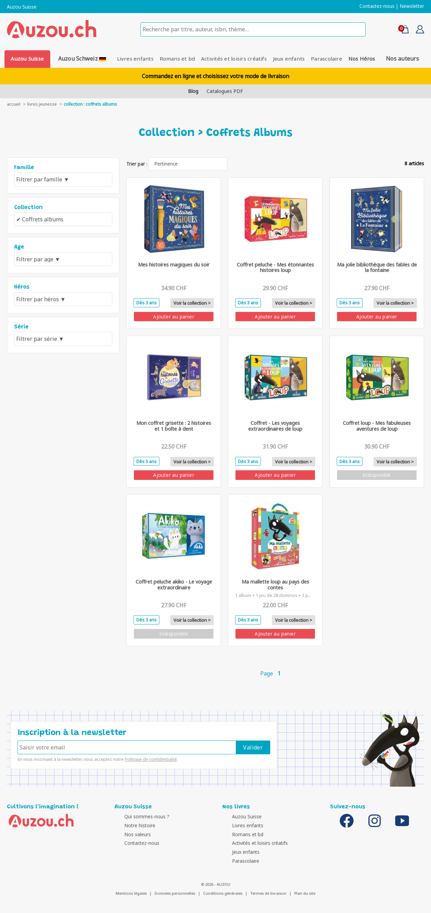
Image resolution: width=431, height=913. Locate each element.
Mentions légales (131, 893)
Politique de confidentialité (151, 759)
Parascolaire (331, 58)
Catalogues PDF (225, 91)
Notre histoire (131, 825)
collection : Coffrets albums (90, 104)
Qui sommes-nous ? (138, 817)
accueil (13, 104)
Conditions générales (222, 893)
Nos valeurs (129, 834)
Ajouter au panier (173, 316)
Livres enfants (130, 58)
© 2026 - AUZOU (215, 884)
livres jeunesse (42, 104)
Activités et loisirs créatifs (234, 58)
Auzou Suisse (21, 7)
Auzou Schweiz (80, 58)
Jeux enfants (291, 58)
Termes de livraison (268, 893)
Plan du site (304, 893)
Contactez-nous (377, 6)
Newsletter (412, 6)
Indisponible (376, 475)
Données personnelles (175, 893)
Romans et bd (175, 58)
